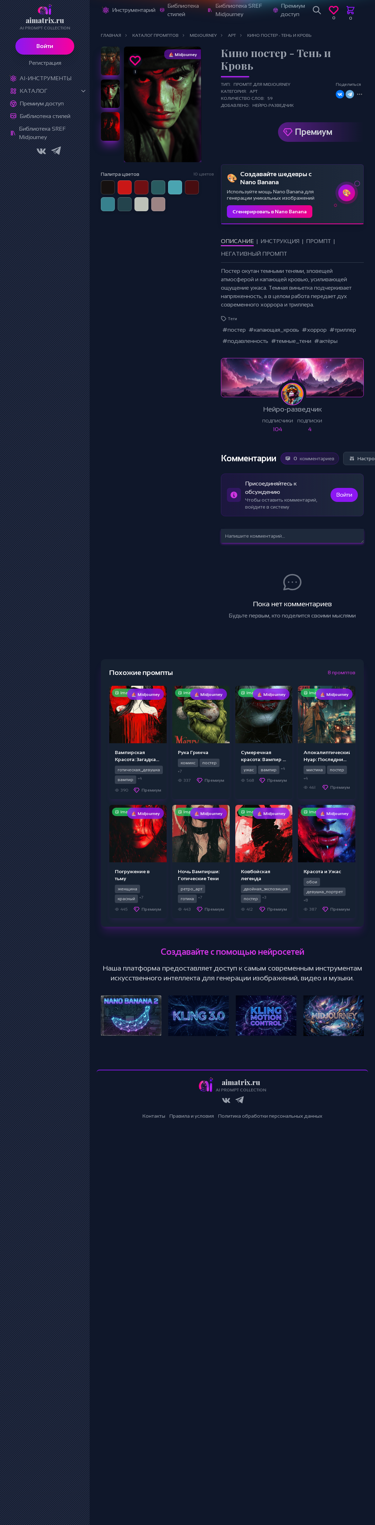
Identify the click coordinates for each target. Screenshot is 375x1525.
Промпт (318, 241)
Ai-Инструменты (45, 78)
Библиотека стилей (45, 116)
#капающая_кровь (274, 330)
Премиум (313, 132)
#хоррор (314, 330)
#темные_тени (291, 341)
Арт (254, 91)
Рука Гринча (193, 752)
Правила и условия (191, 1116)
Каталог (33, 91)
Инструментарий (133, 10)
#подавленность (245, 341)
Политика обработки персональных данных (270, 1116)
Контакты (154, 1116)
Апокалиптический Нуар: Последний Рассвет (328, 759)
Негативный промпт (254, 254)
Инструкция (280, 241)
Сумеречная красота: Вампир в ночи (263, 759)
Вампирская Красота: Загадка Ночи (135, 759)
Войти (44, 46)
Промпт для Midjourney (262, 84)
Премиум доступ (42, 103)
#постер (234, 330)
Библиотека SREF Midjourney (42, 133)
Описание (237, 241)
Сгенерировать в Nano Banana (269, 211)
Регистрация (45, 63)
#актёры (326, 341)
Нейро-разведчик (273, 105)
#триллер (342, 330)
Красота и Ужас (322, 871)
